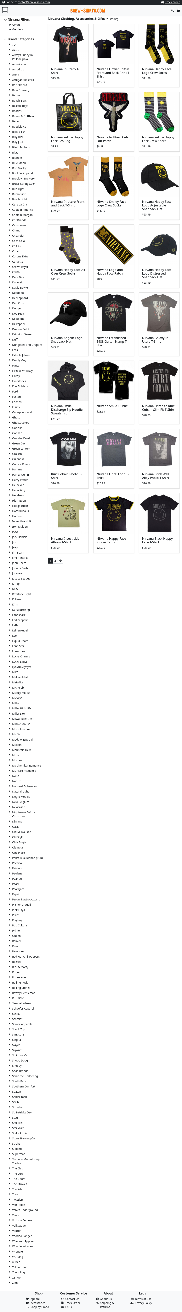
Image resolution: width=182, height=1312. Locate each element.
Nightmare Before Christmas (23, 814)
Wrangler (18, 1251)
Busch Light (19, 199)
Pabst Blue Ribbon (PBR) (27, 858)
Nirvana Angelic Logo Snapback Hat (67, 340)
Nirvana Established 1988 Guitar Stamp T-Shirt (112, 341)
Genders (17, 29)
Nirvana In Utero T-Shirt (65, 71)
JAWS (15, 532)
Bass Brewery (20, 90)
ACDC (15, 50)
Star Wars (18, 1128)
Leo (14, 635)
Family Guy (19, 360)
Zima (15, 1282)
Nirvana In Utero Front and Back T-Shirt (68, 203)
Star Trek (17, 1123)
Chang (16, 230)
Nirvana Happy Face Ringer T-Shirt (111, 540)
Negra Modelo (21, 796)
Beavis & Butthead (24, 116)
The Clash (18, 1168)
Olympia (17, 847)
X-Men (16, 1262)
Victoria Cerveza (22, 1220)
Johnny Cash (20, 568)
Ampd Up (18, 69)
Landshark (19, 615)
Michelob (18, 687)
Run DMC (18, 998)
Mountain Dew (21, 750)
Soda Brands (20, 1071)
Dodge (16, 308)
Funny (16, 407)
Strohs (16, 1143)
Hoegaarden (20, 506)
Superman (18, 1154)
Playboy (17, 920)
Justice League (21, 578)
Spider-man (19, 1097)
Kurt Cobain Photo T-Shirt (66, 476)
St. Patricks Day (22, 1112)
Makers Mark (20, 677)
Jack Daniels (19, 537)
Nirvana (17, 821)
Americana (19, 64)
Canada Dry (19, 204)
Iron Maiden (20, 526)
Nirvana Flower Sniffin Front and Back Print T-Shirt (113, 73)
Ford (15, 391)
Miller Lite (18, 713)
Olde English (20, 842)
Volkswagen (19, 1225)
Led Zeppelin (20, 620)
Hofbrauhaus (20, 511)
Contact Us (72, 1299)
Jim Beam (18, 552)
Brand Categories (21, 39)
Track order (172, 2)
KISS (15, 589)
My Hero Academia (24, 771)
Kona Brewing (21, 609)
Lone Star (18, 646)
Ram (15, 946)
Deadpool (18, 293)
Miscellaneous (21, 729)
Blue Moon (19, 163)
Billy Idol (17, 137)
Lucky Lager (19, 661)
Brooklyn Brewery (23, 178)
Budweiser (19, 194)
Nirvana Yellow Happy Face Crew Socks (158, 139)
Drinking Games (22, 334)
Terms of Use (143, 1299)
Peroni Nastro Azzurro (26, 899)
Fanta (15, 365)
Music (16, 755)
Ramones (18, 951)
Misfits (16, 734)
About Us (106, 1299)
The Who (17, 1189)
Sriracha (17, 1107)
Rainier (16, 941)
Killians (16, 599)
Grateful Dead (21, 438)
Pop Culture (19, 925)
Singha (16, 1039)
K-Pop (16, 583)
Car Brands (19, 220)
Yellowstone (19, 1267)
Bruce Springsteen (24, 183)
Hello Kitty (18, 490)
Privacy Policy (143, 1303)
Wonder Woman (22, 1246)
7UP (14, 44)
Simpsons (18, 1034)
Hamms (17, 469)
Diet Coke (18, 303)
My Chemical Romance (26, 765)
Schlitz (16, 1014)
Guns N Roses (21, 464)
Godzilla (17, 428)
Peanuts (17, 878)
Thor (15, 1194)
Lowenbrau (19, 651)
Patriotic (17, 868)
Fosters (16, 396)
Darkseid (17, 282)
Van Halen (18, 1205)
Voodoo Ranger (22, 1236)
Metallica (18, 682)
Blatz (15, 152)
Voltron (16, 1231)
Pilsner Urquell (21, 904)
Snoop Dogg (20, 1060)
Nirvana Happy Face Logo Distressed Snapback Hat (157, 273)
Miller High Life (21, 708)
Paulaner (18, 873)
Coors (16, 251)
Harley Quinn (20, 474)
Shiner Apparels (22, 1024)
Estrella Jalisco (21, 355)
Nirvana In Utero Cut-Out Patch (112, 139)
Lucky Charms (21, 656)
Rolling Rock (20, 982)
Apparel (35, 1299)
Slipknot (17, 1050)
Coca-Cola (18, 241)
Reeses (16, 962)
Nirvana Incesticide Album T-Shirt (65, 540)
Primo (16, 930)
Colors (16, 24)
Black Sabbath (21, 147)
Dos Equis (18, 313)
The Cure (18, 1173)
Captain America (22, 209)
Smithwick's (19, 1055)
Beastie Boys (20, 106)
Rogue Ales (19, 977)
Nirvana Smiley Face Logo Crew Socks (111, 203)
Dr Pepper (18, 324)
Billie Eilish (19, 132)
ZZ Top (16, 1277)
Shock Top (18, 1029)
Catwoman (19, 225)
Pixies (16, 915)
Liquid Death (20, 641)
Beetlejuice (19, 126)
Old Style (17, 837)
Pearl (15, 884)
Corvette (17, 261)
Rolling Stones (21, 988)
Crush (16, 272)
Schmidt (17, 1019)
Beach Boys (19, 100)
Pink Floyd (18, 910)
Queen (16, 936)
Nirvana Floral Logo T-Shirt (113, 476)
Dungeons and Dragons (27, 345)
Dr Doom (18, 319)
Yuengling (18, 1272)
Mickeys (17, 698)
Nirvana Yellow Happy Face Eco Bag (67, 139)
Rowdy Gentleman (23, 993)
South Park (19, 1081)
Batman (17, 95)
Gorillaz (17, 433)
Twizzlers (18, 1199)
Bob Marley (19, 168)
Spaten (16, 1091)
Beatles (16, 111)
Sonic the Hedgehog (25, 1076)
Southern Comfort (23, 1086)
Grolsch (17, 454)
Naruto (16, 781)
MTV (15, 672)
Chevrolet (18, 235)
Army (15, 74)
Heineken (18, 485)
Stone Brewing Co (23, 1138)
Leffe (15, 625)
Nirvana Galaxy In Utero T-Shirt (155, 340)
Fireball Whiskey (22, 370)
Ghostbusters (20, 422)
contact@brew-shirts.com (34, 2)
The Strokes (19, 1184)
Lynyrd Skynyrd (21, 667)
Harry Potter (20, 480)
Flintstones (19, 381)
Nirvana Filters (19, 19)
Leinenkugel (20, 630)
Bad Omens (19, 85)
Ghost (16, 417)
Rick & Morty (20, 967)
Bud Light (18, 189)
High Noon (19, 500)
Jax (14, 542)
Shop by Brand (40, 1307)
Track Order (72, 1303)
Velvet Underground (25, 1210)
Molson (17, 745)
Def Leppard (20, 298)
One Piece (18, 852)
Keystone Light (21, 594)
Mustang (17, 760)
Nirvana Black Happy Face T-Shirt (157, 540)
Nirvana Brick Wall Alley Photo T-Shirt (155, 476)
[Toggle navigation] (5, 10)
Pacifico (17, 863)
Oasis (15, 826)
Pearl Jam (18, 889)
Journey (17, 573)
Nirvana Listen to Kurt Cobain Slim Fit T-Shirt (158, 408)
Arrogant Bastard (23, 80)
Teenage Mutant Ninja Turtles (26, 1161)
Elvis (15, 350)
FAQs (68, 1307)
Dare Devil (18, 277)
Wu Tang (17, 1257)
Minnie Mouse (21, 724)
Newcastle (18, 807)
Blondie (17, 158)
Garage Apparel (22, 412)
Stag (15, 1117)
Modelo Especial (22, 739)
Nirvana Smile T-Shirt (112, 406)
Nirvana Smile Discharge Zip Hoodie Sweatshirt (67, 409)
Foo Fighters (20, 386)
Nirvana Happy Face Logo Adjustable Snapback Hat (157, 205)
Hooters (17, 516)
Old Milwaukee (21, 832)
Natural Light (20, 791)
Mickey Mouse (21, 693)
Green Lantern (21, 448)
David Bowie (20, 287)
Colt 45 (16, 246)
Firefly (16, 376)
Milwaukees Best (22, 719)
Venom (16, 1215)
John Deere (19, 563)
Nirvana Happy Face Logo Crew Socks (157, 71)
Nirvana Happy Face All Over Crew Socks (68, 272)
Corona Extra (20, 256)
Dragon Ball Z (20, 329)
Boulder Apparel (22, 173)
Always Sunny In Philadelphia (22, 57)
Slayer (16, 1045)
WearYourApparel (23, 1241)
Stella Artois (19, 1133)
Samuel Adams (21, 1003)
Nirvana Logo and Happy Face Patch (110, 272)
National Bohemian (24, 786)
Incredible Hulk (21, 521)
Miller (15, 703)
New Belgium (20, 802)
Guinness (18, 459)
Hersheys (18, 495)
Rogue (16, 972)
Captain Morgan (22, 215)
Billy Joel (17, 142)
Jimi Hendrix (20, 558)
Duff (15, 339)
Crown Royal (20, 267)
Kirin (15, 604)
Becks (16, 121)
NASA (15, 776)
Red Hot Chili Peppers (26, 956)
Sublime (17, 1149)
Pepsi (15, 894)
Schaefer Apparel (23, 1008)
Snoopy (17, 1065)
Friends (17, 402)
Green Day (19, 443)
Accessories (38, 1303)
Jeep (15, 547)
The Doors (18, 1179)
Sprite (16, 1102)
